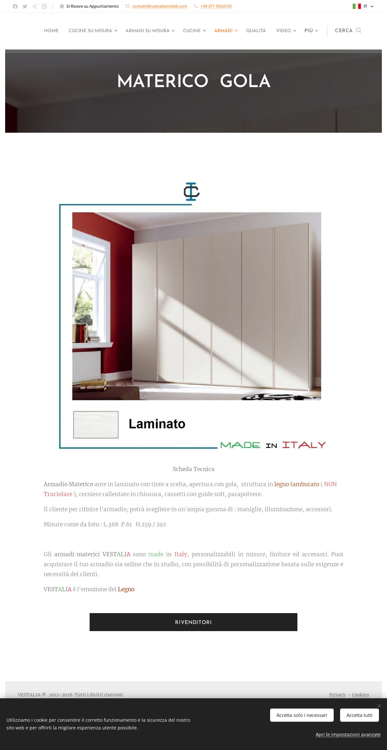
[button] (348, 31)
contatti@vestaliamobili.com (159, 6)
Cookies (360, 695)
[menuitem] (53, 31)
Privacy (337, 695)
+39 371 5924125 (216, 6)
